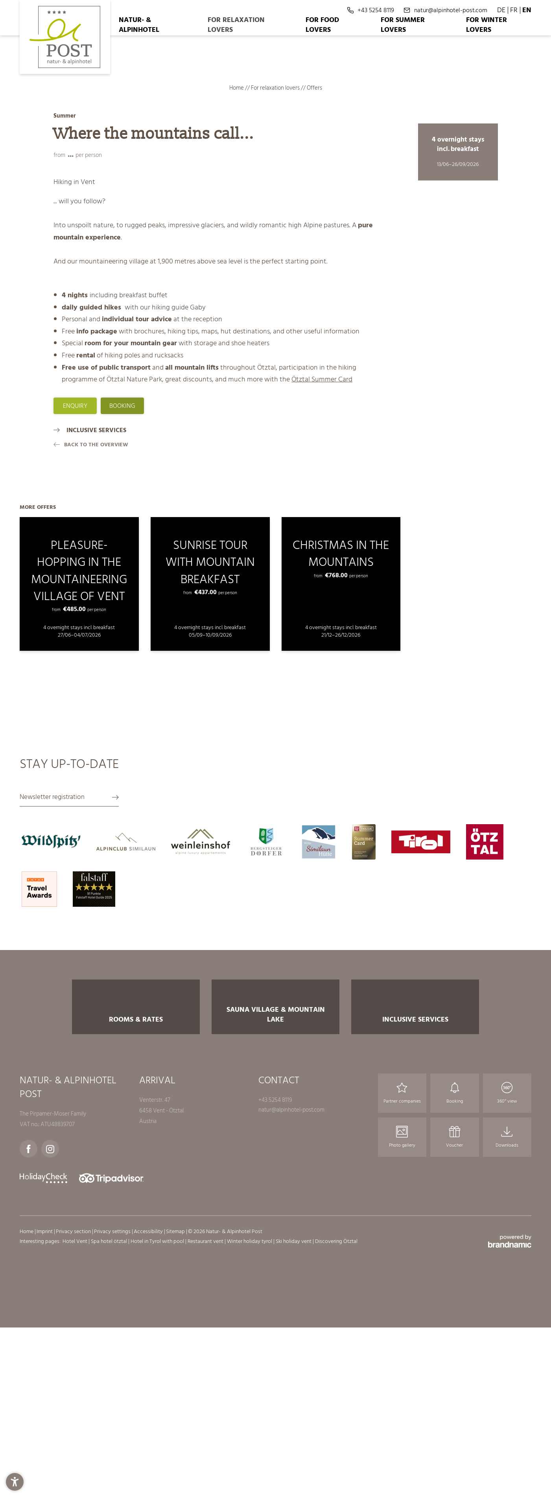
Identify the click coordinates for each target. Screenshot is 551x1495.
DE (501, 10)
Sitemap (176, 1433)
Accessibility (149, 1433)
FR (514, 10)
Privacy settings (113, 1433)
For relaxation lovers (276, 88)
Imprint (45, 1433)
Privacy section (74, 1433)
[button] (15, 1480)
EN (526, 10)
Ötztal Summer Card (321, 379)
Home (237, 88)
